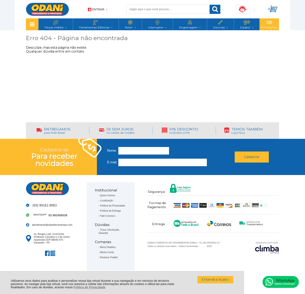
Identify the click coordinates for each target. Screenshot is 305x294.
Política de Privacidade (89, 287)
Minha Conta (107, 252)
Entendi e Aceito (215, 280)
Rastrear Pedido (109, 257)
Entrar (98, 9)
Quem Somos (107, 195)
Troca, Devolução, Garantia (109, 231)
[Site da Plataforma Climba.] (267, 247)
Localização (106, 200)
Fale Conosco (107, 215)
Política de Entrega (110, 210)
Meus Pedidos (107, 247)
